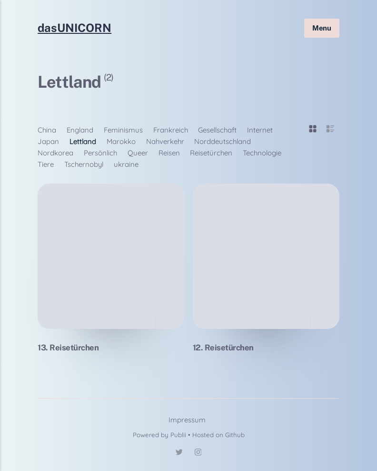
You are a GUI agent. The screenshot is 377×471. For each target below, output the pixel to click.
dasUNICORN (74, 28)
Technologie (262, 152)
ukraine (126, 164)
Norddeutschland (222, 141)
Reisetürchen (211, 152)
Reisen (169, 152)
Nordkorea (55, 152)
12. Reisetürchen (223, 347)
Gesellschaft (217, 129)
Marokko (121, 141)
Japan (48, 141)
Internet (260, 129)
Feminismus (123, 129)
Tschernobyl (83, 164)
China (47, 129)
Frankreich (170, 129)
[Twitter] (178, 454)
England (80, 129)
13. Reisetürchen (68, 347)
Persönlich (100, 152)
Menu (321, 27)
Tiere (46, 164)
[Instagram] (198, 454)
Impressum (187, 419)
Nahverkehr (165, 141)
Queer (138, 152)
